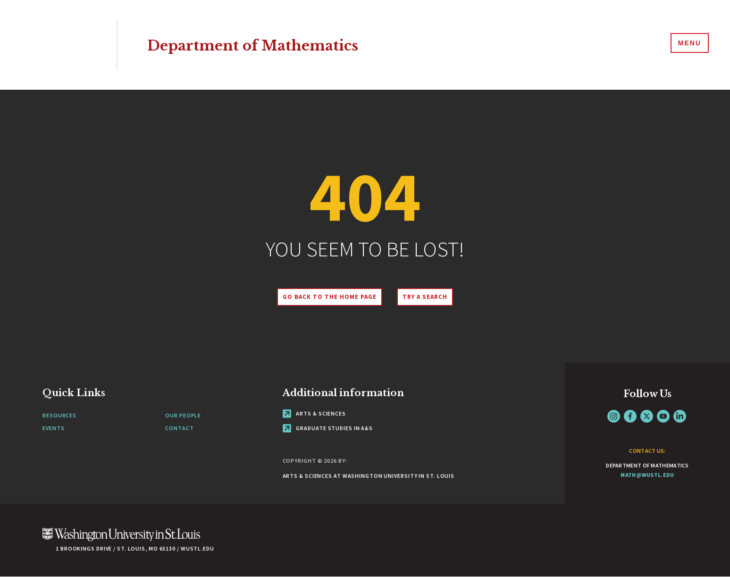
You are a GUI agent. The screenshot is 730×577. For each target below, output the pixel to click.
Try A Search (427, 297)
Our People (183, 415)
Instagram (613, 416)
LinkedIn (679, 416)
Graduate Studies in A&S (328, 428)
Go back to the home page (326, 297)
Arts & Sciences (314, 413)
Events (53, 428)
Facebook (630, 416)
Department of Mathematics (270, 44)
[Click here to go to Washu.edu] (121, 539)
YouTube (663, 416)
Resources (59, 415)
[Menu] (687, 44)
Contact (179, 428)
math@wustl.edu (647, 474)
